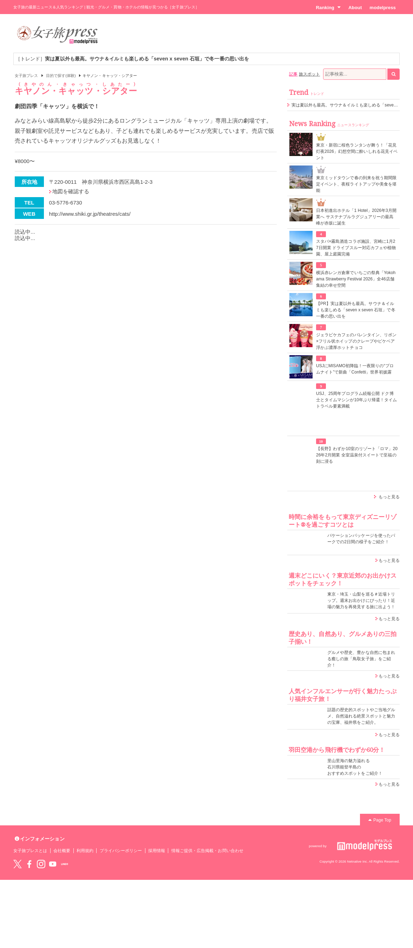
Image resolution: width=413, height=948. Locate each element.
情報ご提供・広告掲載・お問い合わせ (207, 850)
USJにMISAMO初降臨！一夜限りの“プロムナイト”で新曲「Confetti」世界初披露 (355, 369)
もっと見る (389, 496)
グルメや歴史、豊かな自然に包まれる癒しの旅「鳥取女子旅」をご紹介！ (361, 659)
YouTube (52, 864)
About (355, 7)
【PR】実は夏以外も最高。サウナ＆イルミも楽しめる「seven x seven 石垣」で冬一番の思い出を (355, 310)
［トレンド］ (132, 58)
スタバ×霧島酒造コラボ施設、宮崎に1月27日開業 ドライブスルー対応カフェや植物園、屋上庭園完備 (356, 248)
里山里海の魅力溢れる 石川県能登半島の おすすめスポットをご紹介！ (354, 767)
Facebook (29, 864)
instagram (41, 864)
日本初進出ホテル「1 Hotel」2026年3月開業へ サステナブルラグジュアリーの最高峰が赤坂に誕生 (356, 217)
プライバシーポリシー (121, 850)
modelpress (382, 7)
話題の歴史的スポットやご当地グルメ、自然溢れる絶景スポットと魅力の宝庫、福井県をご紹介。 (361, 716)
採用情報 (156, 850)
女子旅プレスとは (30, 850)
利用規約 (85, 850)
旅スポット (309, 74)
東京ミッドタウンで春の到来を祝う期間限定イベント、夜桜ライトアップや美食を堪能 (356, 184)
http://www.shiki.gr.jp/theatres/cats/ (90, 214)
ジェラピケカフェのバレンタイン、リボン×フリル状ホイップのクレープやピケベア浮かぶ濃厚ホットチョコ (356, 341)
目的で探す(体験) (61, 75)
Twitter (17, 864)
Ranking (328, 7)
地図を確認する (70, 191)
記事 (293, 74)
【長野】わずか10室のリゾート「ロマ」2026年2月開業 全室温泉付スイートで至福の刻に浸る (357, 455)
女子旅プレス (26, 75)
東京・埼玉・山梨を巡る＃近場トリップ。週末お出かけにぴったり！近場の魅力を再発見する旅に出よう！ (361, 600)
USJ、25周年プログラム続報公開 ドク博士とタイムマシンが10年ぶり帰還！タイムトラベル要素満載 (356, 400)
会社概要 (61, 850)
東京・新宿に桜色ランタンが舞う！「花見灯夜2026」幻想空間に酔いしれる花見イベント (357, 151)
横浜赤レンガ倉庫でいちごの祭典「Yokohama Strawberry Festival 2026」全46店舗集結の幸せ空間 (355, 279)
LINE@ (64, 864)
